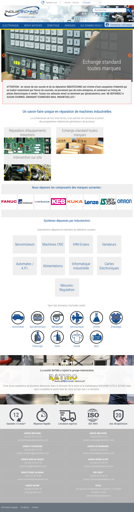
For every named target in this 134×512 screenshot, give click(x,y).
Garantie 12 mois (15, 423)
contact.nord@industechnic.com (32, 466)
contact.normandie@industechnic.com (98, 453)
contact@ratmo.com (32, 492)
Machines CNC (52, 244)
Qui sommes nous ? (91, 25)
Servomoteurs (25, 244)
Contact (75, 2)
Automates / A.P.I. (25, 266)
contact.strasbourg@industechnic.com (33, 453)
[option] (67, 56)
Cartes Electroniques (109, 266)
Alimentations (53, 266)
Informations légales (9, 507)
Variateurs (109, 244)
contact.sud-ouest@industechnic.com (98, 479)
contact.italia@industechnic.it (98, 495)
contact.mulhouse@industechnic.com (98, 440)
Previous (4, 55)
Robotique (53, 25)
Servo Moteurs (33, 25)
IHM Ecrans (81, 244)
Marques (70, 25)
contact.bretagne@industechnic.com (33, 440)
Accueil (67, 2)
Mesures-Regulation (67, 287)
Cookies (35, 507)
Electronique (11, 25)
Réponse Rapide (42, 423)
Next (130, 55)
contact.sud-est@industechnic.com (98, 466)
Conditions (24, 507)
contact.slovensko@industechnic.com (32, 479)
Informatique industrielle (81, 266)
